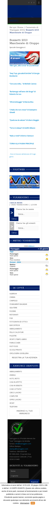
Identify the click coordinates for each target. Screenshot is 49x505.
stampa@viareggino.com (19, 449)
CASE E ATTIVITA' (16, 389)
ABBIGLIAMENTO (16, 329)
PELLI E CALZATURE (17, 332)
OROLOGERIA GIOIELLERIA (19, 353)
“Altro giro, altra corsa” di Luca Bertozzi (24, 65)
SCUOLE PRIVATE (16, 350)
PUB (11, 318)
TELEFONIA (14, 407)
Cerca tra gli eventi (25, 223)
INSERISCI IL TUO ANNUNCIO (24, 412)
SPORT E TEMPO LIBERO (18, 339)
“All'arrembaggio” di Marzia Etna (21, 102)
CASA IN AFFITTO (16, 382)
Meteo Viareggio (24, 240)
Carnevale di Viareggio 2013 (24, 28)
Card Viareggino (20, 205)
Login (34, 205)
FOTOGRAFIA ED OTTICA (19, 322)
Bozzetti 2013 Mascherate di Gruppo (24, 41)
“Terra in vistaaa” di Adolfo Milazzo (22, 128)
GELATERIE (13, 308)
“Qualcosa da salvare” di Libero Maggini (24, 120)
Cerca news (16, 203)
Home (20, 27)
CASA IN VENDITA (16, 385)
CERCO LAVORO (15, 392)
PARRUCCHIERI (15, 343)
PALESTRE (13, 336)
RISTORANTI (14, 315)
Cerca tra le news (25, 209)
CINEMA (12, 297)
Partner (19, 169)
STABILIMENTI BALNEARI (18, 304)
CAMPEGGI (13, 301)
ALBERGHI (13, 294)
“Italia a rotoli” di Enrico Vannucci (22, 136)
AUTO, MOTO (15, 378)
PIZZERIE (13, 311)
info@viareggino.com (23, 444)
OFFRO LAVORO (15, 400)
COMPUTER (14, 396)
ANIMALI (13, 375)
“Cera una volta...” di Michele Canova (23, 84)
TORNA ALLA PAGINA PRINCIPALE (22, 144)
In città (18, 288)
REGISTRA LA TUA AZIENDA (24, 357)
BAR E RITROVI (15, 325)
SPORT (12, 403)
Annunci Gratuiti (25, 365)
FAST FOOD (14, 346)
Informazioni (24, 503)
